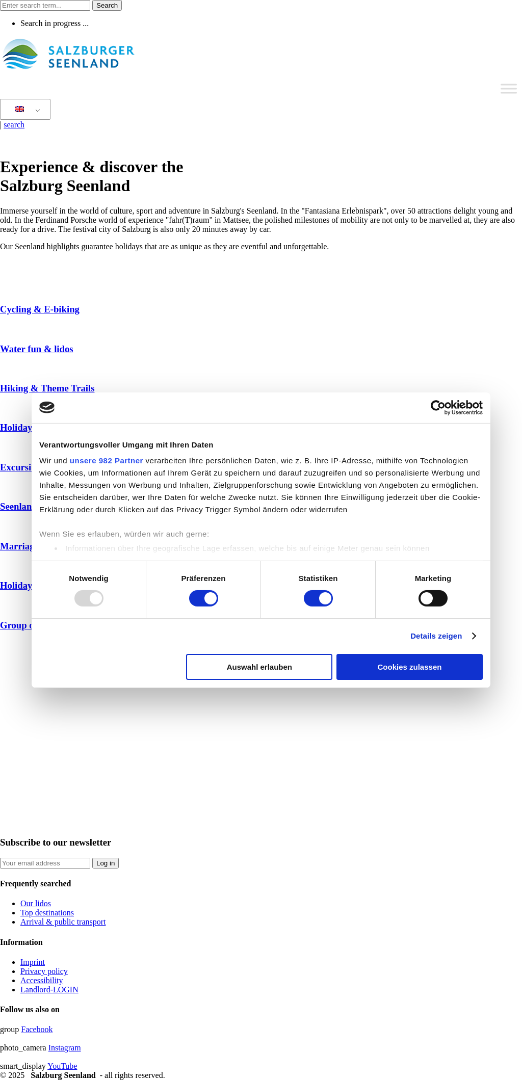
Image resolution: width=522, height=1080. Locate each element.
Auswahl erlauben (259, 667)
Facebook (37, 1029)
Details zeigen (436, 635)
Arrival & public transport (63, 921)
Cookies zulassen (410, 667)
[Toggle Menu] (509, 88)
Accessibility (41, 980)
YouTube (62, 1066)
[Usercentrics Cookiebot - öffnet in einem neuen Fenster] (438, 407)
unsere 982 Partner (106, 460)
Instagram (64, 1047)
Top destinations (47, 912)
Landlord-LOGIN (49, 989)
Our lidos (35, 903)
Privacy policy (44, 971)
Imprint (32, 962)
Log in (105, 863)
